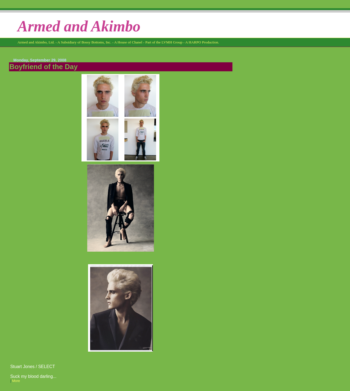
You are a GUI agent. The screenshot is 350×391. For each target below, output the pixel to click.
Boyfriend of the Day (44, 66)
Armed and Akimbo (79, 26)
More (16, 381)
